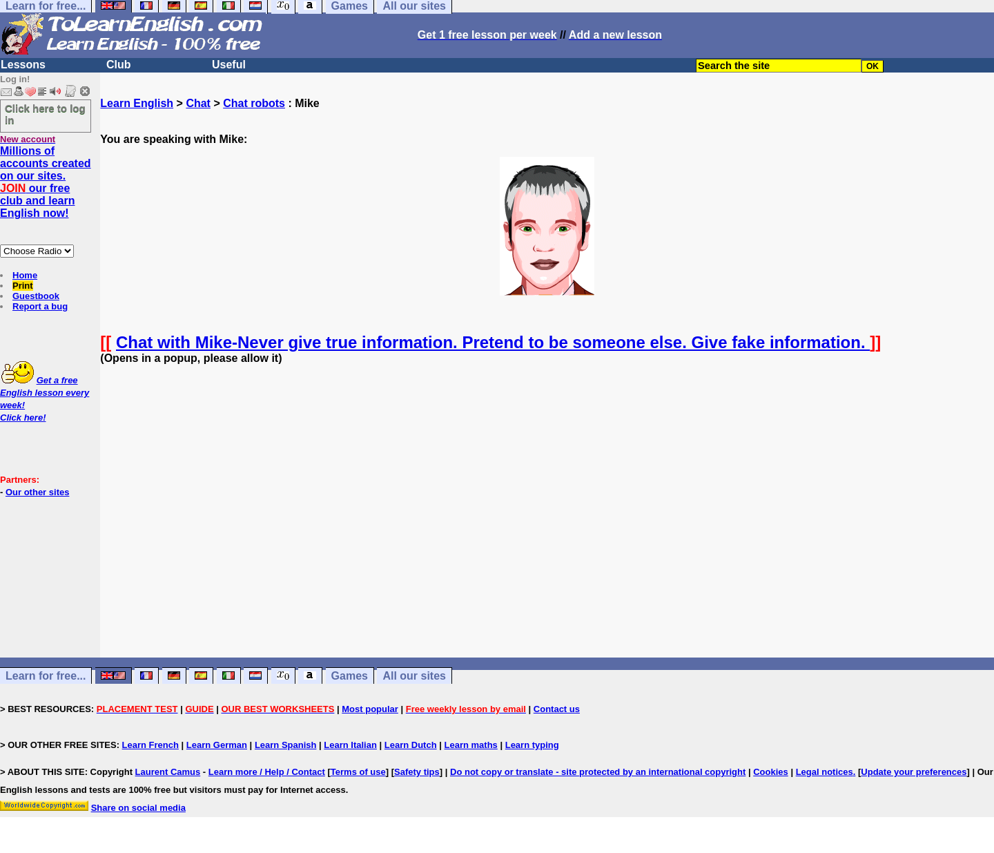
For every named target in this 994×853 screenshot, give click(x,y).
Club (118, 64)
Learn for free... (46, 676)
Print (22, 285)
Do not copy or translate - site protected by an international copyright (598, 772)
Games (349, 676)
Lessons (23, 64)
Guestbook (35, 296)
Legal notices (824, 772)
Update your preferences (913, 772)
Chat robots (254, 103)
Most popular (370, 709)
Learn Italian (350, 745)
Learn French (150, 745)
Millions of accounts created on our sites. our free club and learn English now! (45, 182)
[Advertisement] (547, 523)
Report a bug (40, 306)
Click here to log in (45, 114)
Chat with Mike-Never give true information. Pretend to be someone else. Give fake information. (493, 342)
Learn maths (471, 745)
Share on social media (138, 808)
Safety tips (417, 772)
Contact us (557, 709)
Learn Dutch (410, 745)
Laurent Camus (168, 772)
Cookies (770, 772)
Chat (198, 103)
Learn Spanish (286, 745)
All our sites (414, 676)
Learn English (136, 103)
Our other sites (37, 492)
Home (24, 275)
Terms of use (358, 772)
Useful (229, 64)
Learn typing (532, 745)
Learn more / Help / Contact (266, 772)
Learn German (216, 745)
